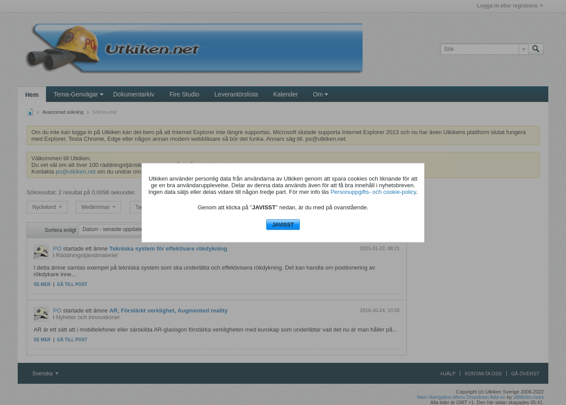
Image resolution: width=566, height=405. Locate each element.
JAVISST (283, 225)
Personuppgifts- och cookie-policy (373, 192)
